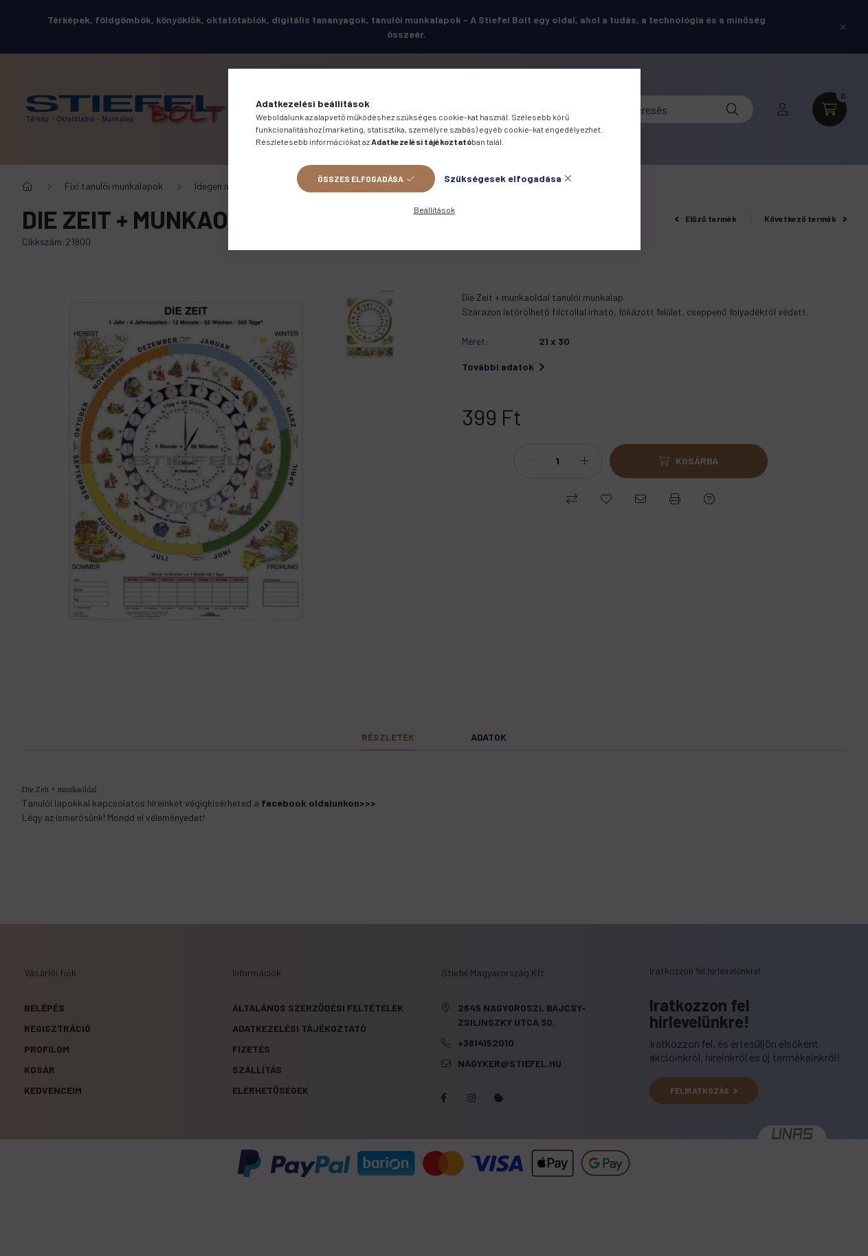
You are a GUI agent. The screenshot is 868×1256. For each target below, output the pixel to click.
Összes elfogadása (360, 178)
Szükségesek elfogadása (502, 178)
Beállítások (434, 209)
